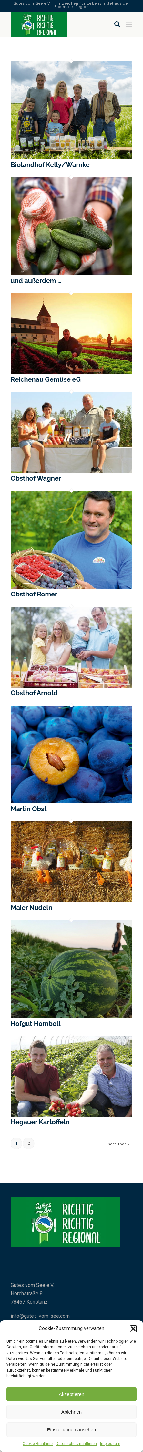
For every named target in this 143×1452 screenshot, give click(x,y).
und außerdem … (36, 281)
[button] (133, 1329)
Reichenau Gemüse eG (46, 379)
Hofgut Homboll (35, 1023)
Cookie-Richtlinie (38, 1443)
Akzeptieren (71, 1394)
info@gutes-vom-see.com (40, 1316)
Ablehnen (71, 1412)
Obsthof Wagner (36, 478)
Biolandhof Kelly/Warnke (50, 165)
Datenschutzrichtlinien (76, 1443)
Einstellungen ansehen (71, 1429)
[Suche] (114, 24)
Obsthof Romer (34, 594)
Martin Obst (28, 809)
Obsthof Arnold (34, 693)
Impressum (110, 1443)
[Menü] (129, 24)
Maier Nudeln (31, 908)
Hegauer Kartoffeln (40, 1122)
